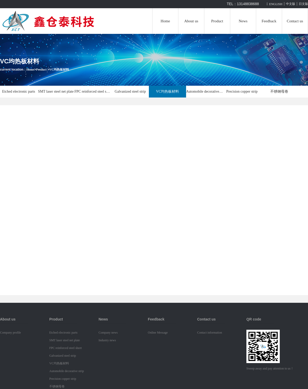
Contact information (209, 332)
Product (217, 21)
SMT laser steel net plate (56, 91)
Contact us (295, 21)
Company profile (10, 332)
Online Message (158, 332)
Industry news (107, 340)
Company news (108, 332)
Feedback (269, 21)
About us (191, 21)
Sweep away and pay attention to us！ (270, 368)
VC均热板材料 (59, 69)
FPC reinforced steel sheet (93, 91)
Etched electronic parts (18, 91)
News (243, 21)
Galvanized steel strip (130, 91)
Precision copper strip (241, 91)
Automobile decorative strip (204, 91)
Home (165, 21)
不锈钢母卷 (279, 91)
